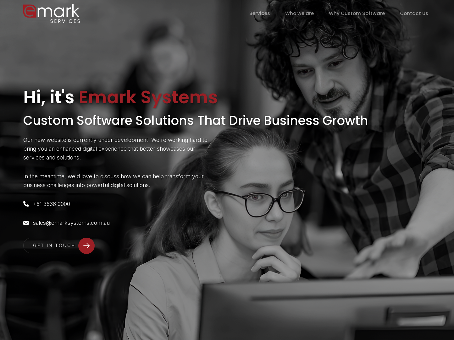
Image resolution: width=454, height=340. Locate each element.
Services (259, 13)
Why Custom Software (357, 13)
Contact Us (414, 13)
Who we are (299, 13)
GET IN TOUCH (54, 245)
